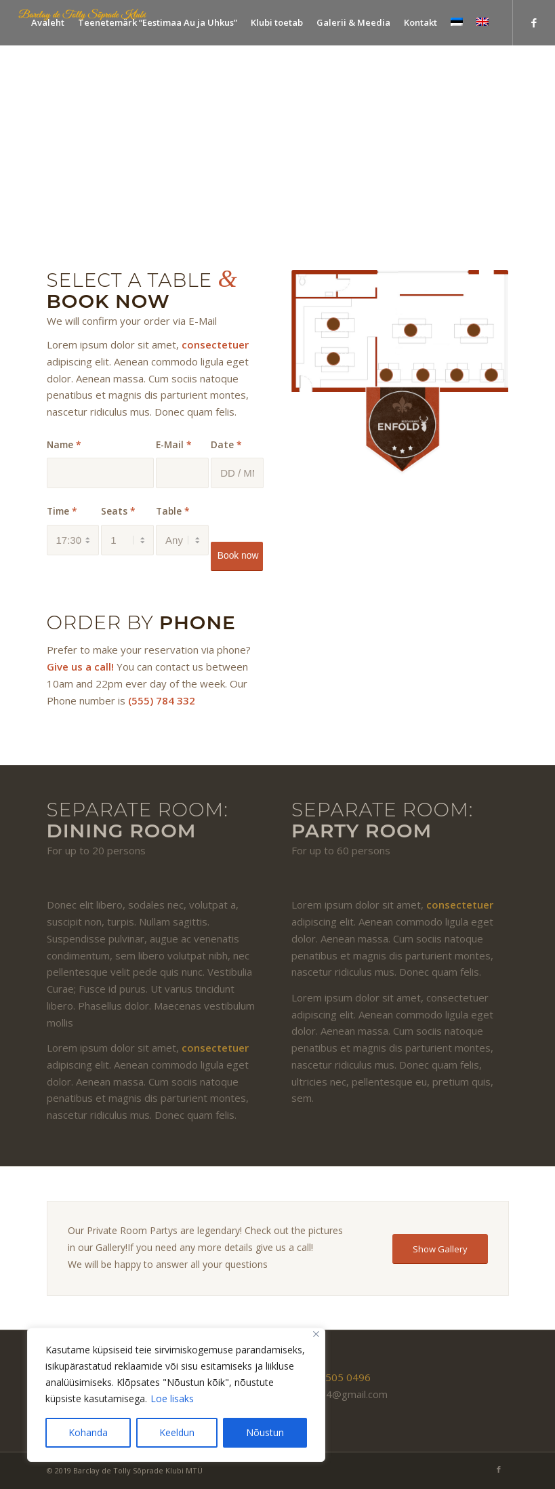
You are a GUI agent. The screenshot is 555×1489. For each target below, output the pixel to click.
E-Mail (174, 444)
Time (62, 510)
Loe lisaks (172, 1398)
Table (173, 510)
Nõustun (265, 1432)
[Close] (316, 1334)
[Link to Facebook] (534, 22)
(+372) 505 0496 (331, 1377)
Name (64, 444)
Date (226, 444)
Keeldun (176, 1432)
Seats (118, 510)
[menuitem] (47, 22)
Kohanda (88, 1432)
